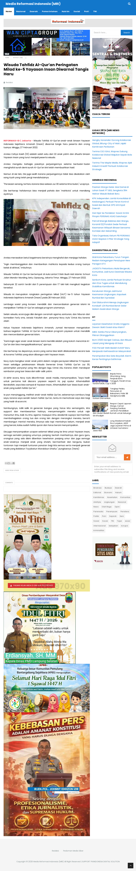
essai (127, 521)
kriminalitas (99, 530)
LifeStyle (97, 502)
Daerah (118, 488)
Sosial (96, 521)
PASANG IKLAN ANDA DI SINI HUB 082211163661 (33, 585)
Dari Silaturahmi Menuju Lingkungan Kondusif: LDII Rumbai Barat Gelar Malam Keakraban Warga (110, 306)
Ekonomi (108, 492)
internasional (100, 525)
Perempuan (111, 511)
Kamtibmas (99, 497)
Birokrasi (98, 488)
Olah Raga (107, 506)
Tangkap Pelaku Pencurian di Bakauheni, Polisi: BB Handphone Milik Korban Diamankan (110, 393)
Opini (117, 506)
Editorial (97, 492)
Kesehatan (112, 497)
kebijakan (113, 525)
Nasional (122, 502)
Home (7, 58)
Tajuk (119, 521)
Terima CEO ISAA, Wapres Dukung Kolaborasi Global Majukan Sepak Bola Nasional (112, 155)
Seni (122, 516)
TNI (112, 521)
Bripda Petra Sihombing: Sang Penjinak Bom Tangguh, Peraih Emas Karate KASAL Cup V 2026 (112, 378)
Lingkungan (109, 502)
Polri (104, 516)
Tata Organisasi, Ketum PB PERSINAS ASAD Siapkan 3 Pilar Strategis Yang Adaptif (111, 239)
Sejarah (113, 516)
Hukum (118, 492)
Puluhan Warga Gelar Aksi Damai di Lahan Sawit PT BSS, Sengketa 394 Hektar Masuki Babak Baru (110, 190)
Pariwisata (98, 511)
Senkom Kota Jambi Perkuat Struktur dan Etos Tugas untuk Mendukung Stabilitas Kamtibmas (111, 283)
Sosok (105, 521)
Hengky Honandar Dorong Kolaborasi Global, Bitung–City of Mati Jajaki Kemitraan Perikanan (111, 143)
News (96, 506)
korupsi (124, 525)
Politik (96, 516)
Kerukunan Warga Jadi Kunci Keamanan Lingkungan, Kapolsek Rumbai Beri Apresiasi (109, 294)
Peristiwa (125, 511)
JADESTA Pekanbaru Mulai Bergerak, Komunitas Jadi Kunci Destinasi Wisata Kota (112, 272)
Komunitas (125, 497)
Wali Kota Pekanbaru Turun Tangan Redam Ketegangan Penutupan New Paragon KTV (111, 260)
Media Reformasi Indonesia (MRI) (48, 861)
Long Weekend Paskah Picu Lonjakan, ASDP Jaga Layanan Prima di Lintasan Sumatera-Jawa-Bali (112, 426)
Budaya (108, 488)
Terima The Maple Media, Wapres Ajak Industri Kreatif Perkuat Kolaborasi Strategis (112, 166)
